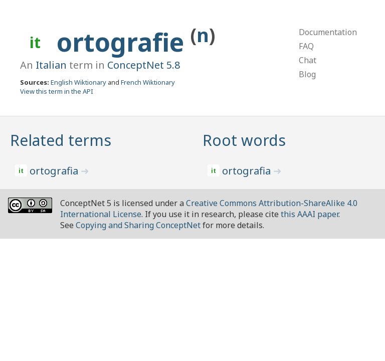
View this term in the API (56, 91)
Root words (244, 140)
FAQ (306, 46)
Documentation (328, 32)
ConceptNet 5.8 (143, 65)
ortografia (55, 170)
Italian (51, 65)
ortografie (123, 42)
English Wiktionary (78, 82)
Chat (307, 60)
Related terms (60, 140)
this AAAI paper (309, 214)
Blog (307, 74)
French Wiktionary (148, 82)
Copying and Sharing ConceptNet (138, 225)
